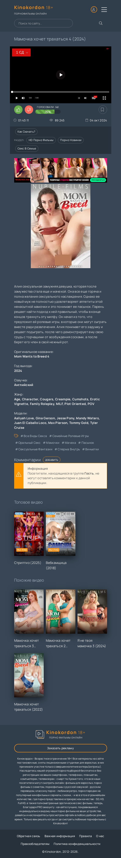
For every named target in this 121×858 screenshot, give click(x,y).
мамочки (52, 443)
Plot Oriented (75, 404)
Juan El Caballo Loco (30, 423)
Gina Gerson (45, 418)
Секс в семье (27, 148)
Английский (23, 385)
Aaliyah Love (24, 418)
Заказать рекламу (60, 748)
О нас (100, 836)
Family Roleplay (42, 404)
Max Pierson (57, 423)
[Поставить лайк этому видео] (18, 109)
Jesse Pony (65, 418)
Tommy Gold (78, 423)
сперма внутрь (69, 449)
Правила (85, 836)
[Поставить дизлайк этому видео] (29, 109)
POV (91, 404)
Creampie (62, 399)
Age (17, 399)
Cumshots (80, 399)
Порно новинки (70, 140)
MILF (59, 404)
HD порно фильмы (41, 140)
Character (30, 399)
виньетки (92, 449)
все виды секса (35, 436)
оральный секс (29, 443)
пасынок (88, 443)
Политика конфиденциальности (77, 844)
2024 (18, 370)
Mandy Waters (87, 418)
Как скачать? (26, 131)
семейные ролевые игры (70, 436)
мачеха (70, 443)
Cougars (46, 399)
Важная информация (60, 836)
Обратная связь (28, 836)
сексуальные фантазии (35, 449)
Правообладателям (35, 844)
